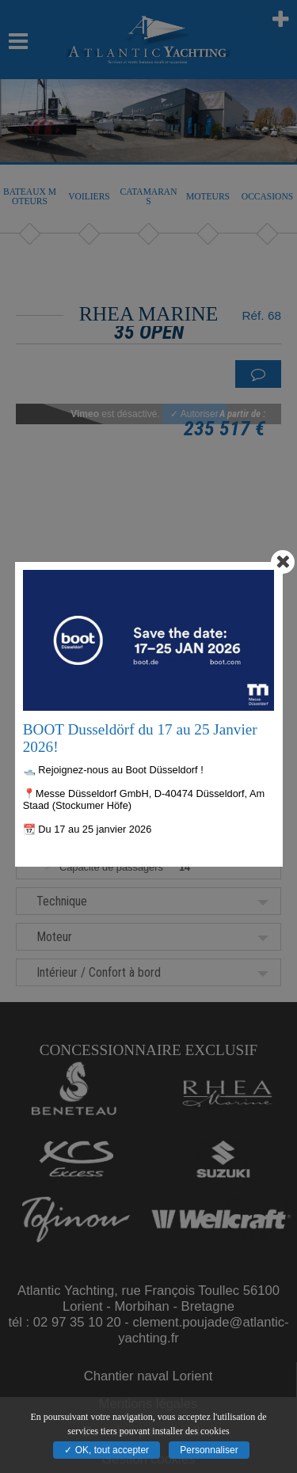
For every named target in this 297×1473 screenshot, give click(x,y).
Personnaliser (209, 1450)
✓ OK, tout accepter (106, 1450)
